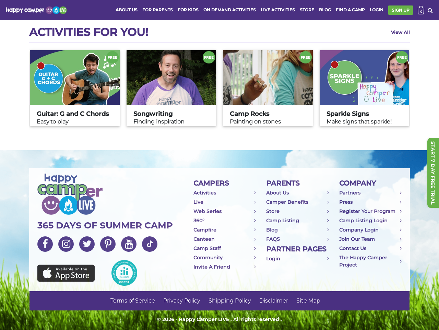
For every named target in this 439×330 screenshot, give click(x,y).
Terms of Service (132, 300)
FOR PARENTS (157, 9)
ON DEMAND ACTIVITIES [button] (229, 9)
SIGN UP (401, 10)
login (376, 9)
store (307, 9)
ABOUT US (127, 9)
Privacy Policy (181, 300)
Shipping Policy (230, 300)
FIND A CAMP (350, 9)
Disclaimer (273, 300)
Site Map (308, 300)
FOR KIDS (188, 9)
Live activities (278, 9)
